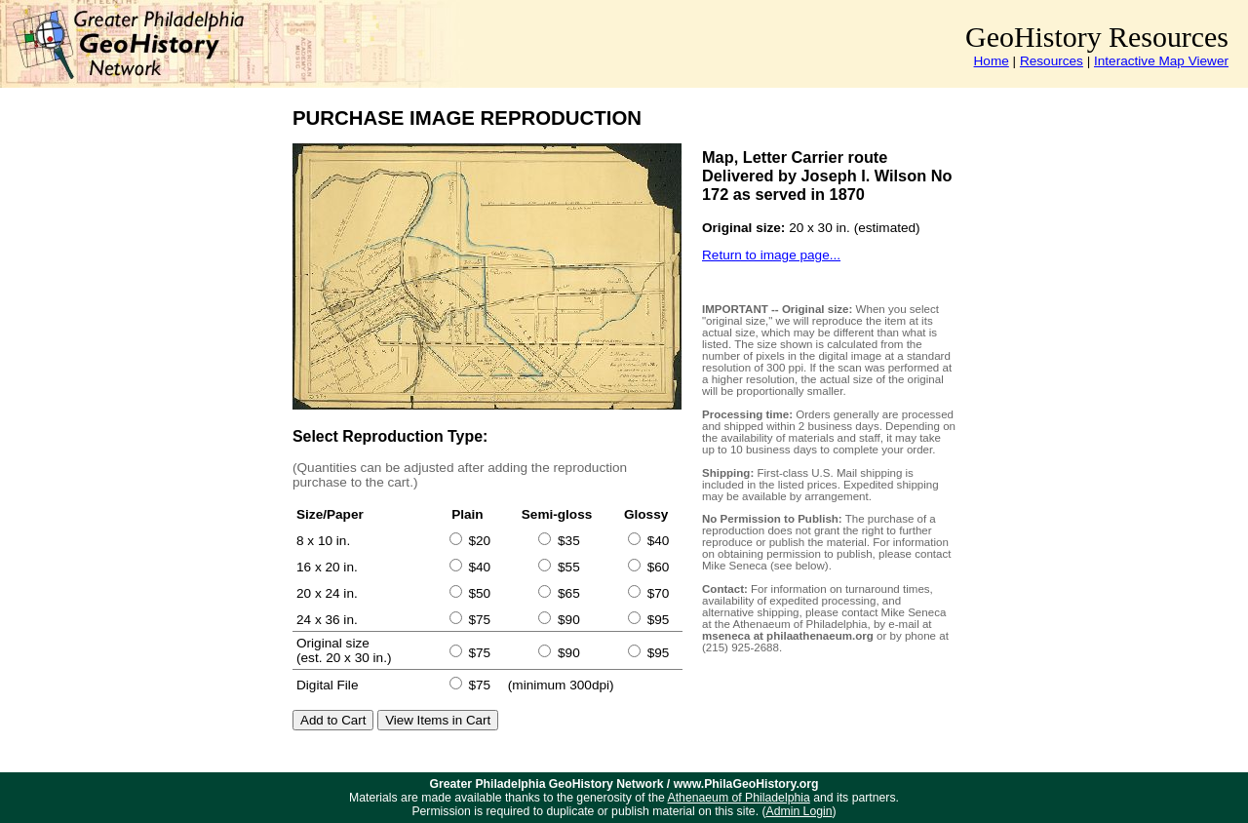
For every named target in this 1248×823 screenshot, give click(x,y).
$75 (479, 619)
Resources (1051, 61)
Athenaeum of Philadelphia (739, 797)
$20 (479, 540)
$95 (658, 619)
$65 (569, 593)
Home (991, 61)
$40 (658, 540)
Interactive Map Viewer (1161, 61)
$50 (479, 593)
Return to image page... (771, 255)
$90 (569, 619)
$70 (658, 593)
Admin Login (799, 811)
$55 (569, 567)
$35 (569, 540)
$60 (658, 567)
